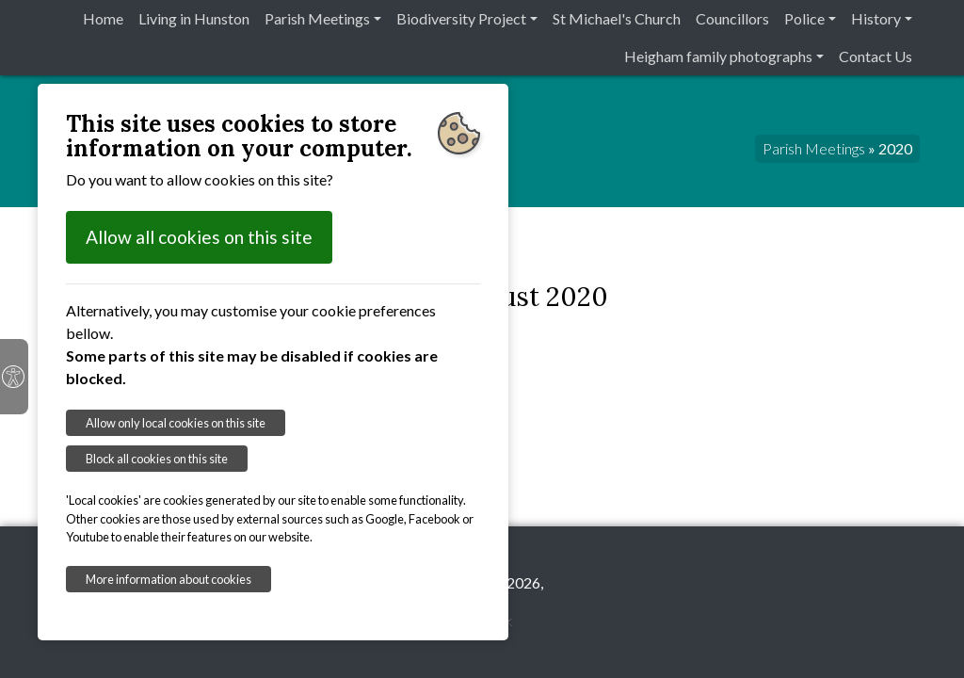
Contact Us (875, 56)
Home (103, 18)
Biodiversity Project (461, 18)
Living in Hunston (193, 18)
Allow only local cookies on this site (175, 422)
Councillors (732, 18)
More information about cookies (168, 579)
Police (804, 18)
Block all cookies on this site (157, 458)
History (876, 18)
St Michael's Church (617, 18)
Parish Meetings (317, 18)
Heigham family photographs (718, 56)
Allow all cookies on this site (199, 237)
